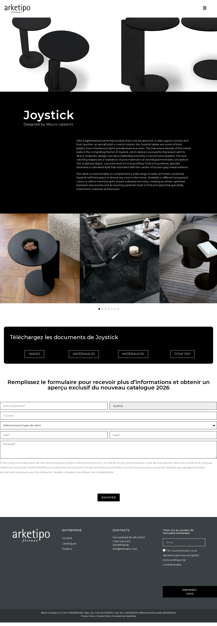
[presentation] (29, 484)
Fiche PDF (182, 354)
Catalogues (69, 543)
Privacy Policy (88, 616)
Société (67, 538)
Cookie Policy (104, 616)
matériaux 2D (84, 354)
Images (34, 354)
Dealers (67, 548)
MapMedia (130, 616)
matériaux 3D (133, 354)
